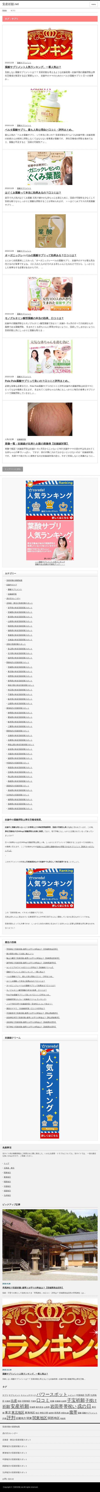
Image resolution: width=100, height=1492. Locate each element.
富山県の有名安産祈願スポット (20, 649)
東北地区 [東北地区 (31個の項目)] (18, 1412)
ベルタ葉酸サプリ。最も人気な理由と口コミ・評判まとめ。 (39, 129)
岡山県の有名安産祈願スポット (20, 777)
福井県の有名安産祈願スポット (20, 658)
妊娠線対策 (21, 439)
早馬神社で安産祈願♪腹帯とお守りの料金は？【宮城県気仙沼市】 (32, 949)
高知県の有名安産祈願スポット (20, 790)
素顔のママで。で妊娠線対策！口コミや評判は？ (25, 1008)
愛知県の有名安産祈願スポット (20, 717)
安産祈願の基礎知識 (14, 580)
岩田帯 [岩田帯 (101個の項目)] (56, 1406)
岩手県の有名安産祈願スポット (20, 608)
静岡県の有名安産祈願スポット (20, 713)
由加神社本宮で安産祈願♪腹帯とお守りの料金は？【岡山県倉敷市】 (33, 1017)
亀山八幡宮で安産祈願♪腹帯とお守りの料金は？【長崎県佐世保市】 (33, 958)
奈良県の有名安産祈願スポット (20, 749)
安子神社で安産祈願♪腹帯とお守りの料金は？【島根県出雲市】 (31, 1027)
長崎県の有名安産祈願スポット (20, 804)
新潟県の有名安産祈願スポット (20, 617)
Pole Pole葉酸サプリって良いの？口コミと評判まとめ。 (37, 381)
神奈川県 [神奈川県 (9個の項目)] (44, 1413)
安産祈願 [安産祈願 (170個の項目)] (20, 1406)
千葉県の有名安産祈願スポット (20, 694)
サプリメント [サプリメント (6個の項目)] (14, 1395)
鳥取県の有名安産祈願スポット (20, 767)
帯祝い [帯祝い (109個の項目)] (70, 1406)
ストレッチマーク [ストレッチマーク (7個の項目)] (28, 1395)
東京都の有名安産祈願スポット (20, 671)
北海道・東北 (9, 1168)
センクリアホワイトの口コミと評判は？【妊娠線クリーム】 (30, 967)
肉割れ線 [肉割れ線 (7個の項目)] (65, 1413)
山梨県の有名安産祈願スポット (20, 703)
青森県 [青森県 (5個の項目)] (62, 1418)
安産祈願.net (18, 1487)
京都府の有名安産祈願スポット (20, 735)
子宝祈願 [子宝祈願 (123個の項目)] (76, 1400)
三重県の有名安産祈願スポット (20, 726)
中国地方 (7, 1186)
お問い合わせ (8, 1479)
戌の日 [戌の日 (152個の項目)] (84, 1406)
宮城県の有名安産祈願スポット (20, 612)
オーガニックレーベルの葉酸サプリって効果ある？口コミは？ (41, 255)
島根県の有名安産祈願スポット (20, 781)
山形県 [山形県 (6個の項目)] (47, 1407)
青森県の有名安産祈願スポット (20, 635)
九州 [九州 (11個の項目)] (87, 1395)
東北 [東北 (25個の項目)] (8, 1412)
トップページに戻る (13, 469)
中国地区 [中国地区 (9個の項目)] (80, 1395)
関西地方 (7, 1182)
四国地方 (7, 1191)
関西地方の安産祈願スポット (17, 731)
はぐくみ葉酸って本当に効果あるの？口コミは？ (33, 192)
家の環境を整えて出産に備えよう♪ (20, 954)
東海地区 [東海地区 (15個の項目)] (30, 1412)
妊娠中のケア (11, 585)
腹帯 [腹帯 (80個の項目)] (73, 1412)
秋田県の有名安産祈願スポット (20, 626)
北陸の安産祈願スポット (16, 644)
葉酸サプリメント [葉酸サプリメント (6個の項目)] (89, 1413)
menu (93, 4)
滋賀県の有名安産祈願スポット (20, 758)
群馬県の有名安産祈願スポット (20, 681)
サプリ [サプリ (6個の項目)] (5, 1395)
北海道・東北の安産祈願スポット (19, 603)
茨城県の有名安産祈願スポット (20, 667)
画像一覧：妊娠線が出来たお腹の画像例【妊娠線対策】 (37, 443)
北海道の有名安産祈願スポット (20, 640)
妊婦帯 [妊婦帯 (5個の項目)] (63, 1401)
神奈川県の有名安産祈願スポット (21, 685)
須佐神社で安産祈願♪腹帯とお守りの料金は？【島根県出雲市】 (31, 1022)
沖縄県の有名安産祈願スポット (20, 809)
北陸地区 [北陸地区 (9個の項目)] (26, 1401)
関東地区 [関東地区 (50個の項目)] (39, 1418)
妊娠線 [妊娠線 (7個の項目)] (58, 1401)
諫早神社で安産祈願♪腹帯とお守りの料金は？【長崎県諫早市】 (31, 963)
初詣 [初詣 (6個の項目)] (19, 1401)
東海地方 (7, 1177)
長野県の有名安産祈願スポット (20, 676)
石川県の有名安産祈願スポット (20, 653)
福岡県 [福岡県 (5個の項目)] (51, 1413)
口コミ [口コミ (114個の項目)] (43, 1400)
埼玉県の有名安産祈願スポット (20, 690)
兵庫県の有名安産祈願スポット (20, 740)
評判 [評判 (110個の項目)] (11, 1417)
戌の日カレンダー (13, 598)
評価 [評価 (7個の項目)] (4, 1418)
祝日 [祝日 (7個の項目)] (37, 1413)
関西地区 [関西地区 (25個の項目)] (54, 1418)
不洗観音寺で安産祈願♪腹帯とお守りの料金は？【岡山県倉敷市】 (32, 1013)
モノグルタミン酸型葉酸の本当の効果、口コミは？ (34, 318)
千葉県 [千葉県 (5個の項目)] (33, 1401)
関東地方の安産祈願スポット (17, 662)
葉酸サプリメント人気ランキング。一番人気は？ (33, 67)
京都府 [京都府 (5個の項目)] (7, 1401)
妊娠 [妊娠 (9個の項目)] (52, 1401)
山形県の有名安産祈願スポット (20, 621)
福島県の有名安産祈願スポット (20, 630)
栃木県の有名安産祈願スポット (20, 699)
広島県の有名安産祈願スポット (20, 772)
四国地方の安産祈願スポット (17, 786)
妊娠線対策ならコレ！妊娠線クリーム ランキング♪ (26, 999)
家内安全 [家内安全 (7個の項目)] (39, 1407)
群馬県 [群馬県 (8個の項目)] (57, 1413)
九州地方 (7, 1195)
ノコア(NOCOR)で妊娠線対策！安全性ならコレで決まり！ (29, 1004)
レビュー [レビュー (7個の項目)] (72, 1395)
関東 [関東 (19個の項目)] (29, 1418)
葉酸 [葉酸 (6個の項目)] (80, 1413)
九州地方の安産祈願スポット (17, 795)
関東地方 (7, 1173)
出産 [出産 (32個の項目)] (14, 1400)
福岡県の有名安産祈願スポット (20, 799)
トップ (6, 1163)
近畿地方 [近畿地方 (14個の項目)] (21, 1418)
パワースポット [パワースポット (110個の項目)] (52, 1394)
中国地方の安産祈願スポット (17, 763)
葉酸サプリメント (24, 63)
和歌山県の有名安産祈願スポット (21, 745)
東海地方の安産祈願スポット (17, 708)
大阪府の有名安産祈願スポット (20, 754)
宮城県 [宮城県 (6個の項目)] (32, 1407)
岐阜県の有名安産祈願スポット (20, 722)
